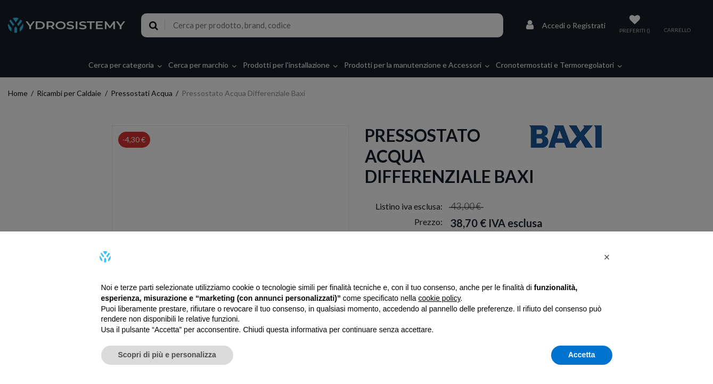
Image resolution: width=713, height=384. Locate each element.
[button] (607, 257)
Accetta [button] (581, 354)
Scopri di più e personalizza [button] (167, 354)
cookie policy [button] (439, 298)
